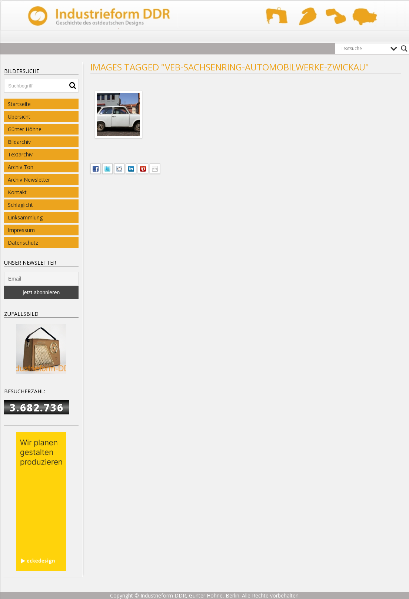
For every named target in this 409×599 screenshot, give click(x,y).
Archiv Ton (20, 167)
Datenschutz (23, 242)
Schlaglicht (20, 204)
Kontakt (17, 192)
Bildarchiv (19, 141)
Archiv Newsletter (29, 179)
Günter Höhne (24, 129)
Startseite (19, 103)
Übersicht (19, 116)
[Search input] (364, 48)
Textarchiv (20, 154)
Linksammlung (25, 217)
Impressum (21, 230)
